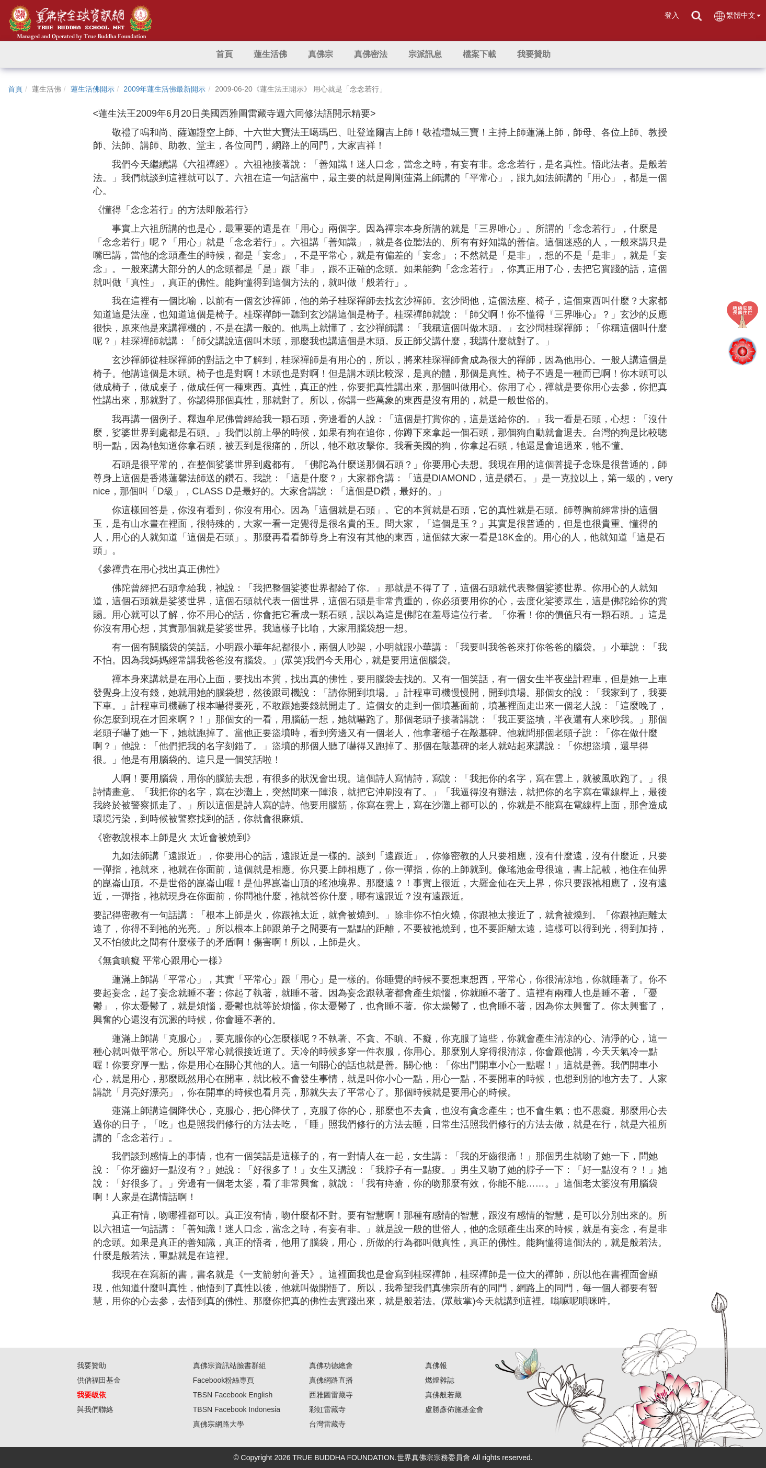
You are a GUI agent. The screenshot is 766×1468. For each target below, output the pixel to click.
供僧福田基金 (99, 1380)
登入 (672, 15)
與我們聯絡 (95, 1409)
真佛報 (436, 1365)
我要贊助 (91, 1365)
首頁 (15, 89)
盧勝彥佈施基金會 (454, 1409)
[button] (270, 54)
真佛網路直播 (331, 1380)
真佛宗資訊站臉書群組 (229, 1365)
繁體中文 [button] (737, 15)
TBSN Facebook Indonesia (236, 1409)
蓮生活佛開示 (93, 89)
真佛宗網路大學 (218, 1424)
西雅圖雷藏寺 (331, 1395)
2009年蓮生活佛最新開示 (164, 89)
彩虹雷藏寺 (327, 1409)
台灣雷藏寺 (327, 1424)
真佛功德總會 (331, 1365)
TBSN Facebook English (233, 1395)
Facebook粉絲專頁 (223, 1380)
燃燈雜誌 (439, 1380)
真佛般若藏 (443, 1395)
